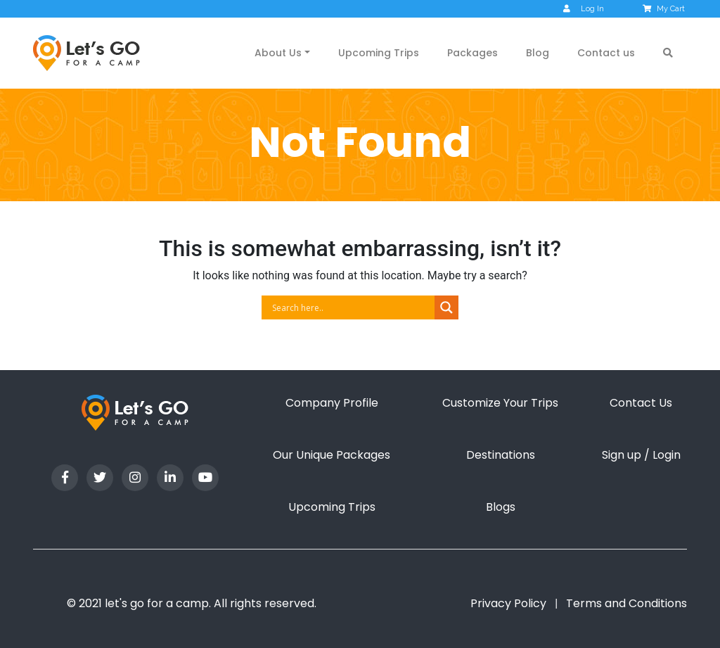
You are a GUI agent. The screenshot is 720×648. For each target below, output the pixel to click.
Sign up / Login (641, 455)
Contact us (606, 53)
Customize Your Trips (500, 403)
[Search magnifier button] (446, 307)
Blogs (500, 507)
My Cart (665, 8)
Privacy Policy (508, 603)
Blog (537, 53)
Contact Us (641, 403)
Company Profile (331, 403)
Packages (472, 53)
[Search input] (351, 307)
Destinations (500, 455)
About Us (278, 53)
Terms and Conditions (626, 603)
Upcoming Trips (378, 53)
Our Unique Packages (331, 455)
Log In (583, 8)
